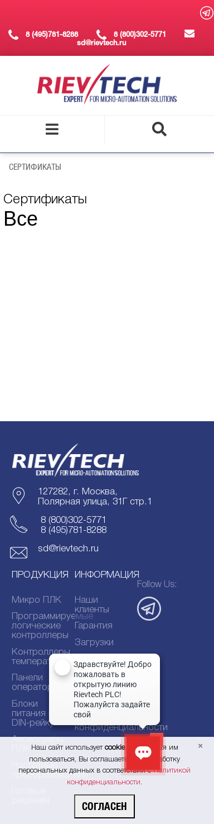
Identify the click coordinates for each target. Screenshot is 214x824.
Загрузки (94, 643)
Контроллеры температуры (38, 657)
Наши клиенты (92, 605)
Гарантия (94, 626)
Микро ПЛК (36, 600)
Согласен (104, 806)
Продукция (40, 575)
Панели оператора (35, 683)
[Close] (200, 746)
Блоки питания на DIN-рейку (35, 713)
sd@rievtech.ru (68, 549)
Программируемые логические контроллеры (38, 626)
